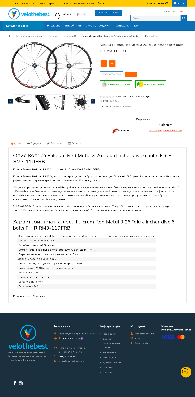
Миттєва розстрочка (116, 83)
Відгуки (33, 141)
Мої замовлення (84, 3)
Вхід (101, 3)
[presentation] (10, 100)
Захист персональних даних (111, 341)
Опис (16, 142)
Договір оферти (112, 360)
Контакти (65, 3)
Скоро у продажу (97, 25)
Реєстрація (141, 341)
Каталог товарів (18, 25)
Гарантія (53, 3)
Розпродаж (121, 25)
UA (181, 11)
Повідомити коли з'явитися (141, 73)
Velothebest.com (103, 392)
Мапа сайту (110, 332)
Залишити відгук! (140, 95)
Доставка (52, 141)
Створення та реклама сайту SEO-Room (144, 392)
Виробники (73, 25)
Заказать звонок (108, 12)
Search (184, 18)
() (157, 3)
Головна (53, 25)
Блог (137, 25)
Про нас (14, 3)
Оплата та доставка (33, 3)
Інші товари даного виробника (165, 129)
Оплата (71, 141)
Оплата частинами (150, 83)
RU (174, 11)
